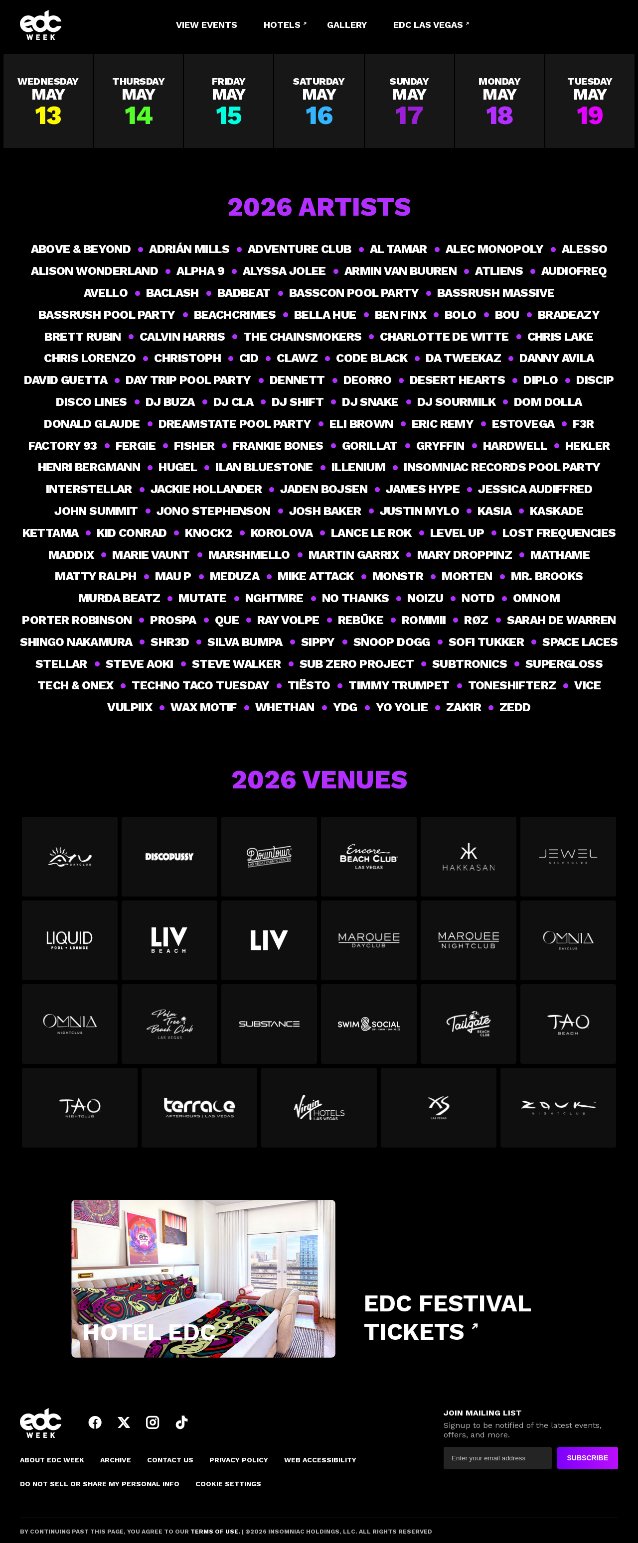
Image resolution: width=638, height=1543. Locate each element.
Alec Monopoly (494, 249)
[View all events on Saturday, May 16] (318, 101)
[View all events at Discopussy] (169, 860)
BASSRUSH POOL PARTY (106, 315)
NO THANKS (355, 598)
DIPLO (540, 380)
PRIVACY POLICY (238, 1460)
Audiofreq (574, 271)
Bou (507, 315)
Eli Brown (361, 424)
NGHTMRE (274, 598)
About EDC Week (52, 1460)
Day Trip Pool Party (188, 380)
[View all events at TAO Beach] (568, 1028)
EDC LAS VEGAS (428, 24)
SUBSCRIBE (587, 1458)
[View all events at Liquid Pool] (70, 944)
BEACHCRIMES (235, 315)
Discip (595, 380)
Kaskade (557, 511)
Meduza (234, 576)
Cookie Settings (228, 1484)
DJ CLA (233, 402)
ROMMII (424, 620)
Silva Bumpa (244, 642)
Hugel (178, 467)
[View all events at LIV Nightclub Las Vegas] (269, 944)
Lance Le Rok (371, 533)
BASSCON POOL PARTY (354, 293)
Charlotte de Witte (444, 337)
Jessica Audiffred (535, 489)
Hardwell (515, 446)
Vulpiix (129, 707)
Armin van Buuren (400, 271)
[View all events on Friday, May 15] (228, 101)
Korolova (282, 533)
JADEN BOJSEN (323, 489)
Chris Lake (560, 337)
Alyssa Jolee (284, 271)
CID (248, 358)
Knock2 (208, 533)
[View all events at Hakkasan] (468, 860)
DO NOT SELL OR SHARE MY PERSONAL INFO (99, 1484)
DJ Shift (297, 402)
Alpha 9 (200, 271)
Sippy (318, 642)
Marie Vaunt (150, 555)
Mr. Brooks (547, 576)
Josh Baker (325, 511)
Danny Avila (556, 358)
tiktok (181, 1423)
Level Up (457, 533)
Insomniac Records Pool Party (502, 467)
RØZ (476, 620)
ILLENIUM (358, 467)
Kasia (494, 511)
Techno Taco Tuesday (200, 685)
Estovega (523, 424)
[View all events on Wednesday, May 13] (48, 101)
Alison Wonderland (94, 271)
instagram (152, 1423)
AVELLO (106, 293)
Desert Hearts (457, 380)
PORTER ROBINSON (77, 620)
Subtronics (469, 664)
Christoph (187, 358)
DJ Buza (170, 402)
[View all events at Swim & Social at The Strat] (369, 1028)
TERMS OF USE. (214, 1531)
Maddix (71, 555)
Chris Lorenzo (90, 358)
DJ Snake (370, 402)
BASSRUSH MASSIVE (495, 293)
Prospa (173, 620)
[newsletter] (498, 1458)
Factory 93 (62, 446)
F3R (583, 424)
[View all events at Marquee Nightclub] (468, 944)
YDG (345, 707)
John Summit (96, 511)
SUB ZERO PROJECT (357, 664)
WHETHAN (285, 707)
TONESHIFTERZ (512, 685)
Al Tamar (398, 249)
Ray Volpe (288, 620)
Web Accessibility (320, 1460)
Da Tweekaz (463, 358)
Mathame (560, 555)
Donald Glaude (92, 424)
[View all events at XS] (438, 1112)
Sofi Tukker (486, 642)
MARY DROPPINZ (464, 555)
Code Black (371, 358)
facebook (94, 1423)
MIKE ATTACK (315, 576)
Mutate (202, 598)
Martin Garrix (354, 555)
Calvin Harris (182, 337)
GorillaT (370, 446)
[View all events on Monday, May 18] (499, 101)
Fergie (136, 446)
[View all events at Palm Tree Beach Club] (169, 1028)
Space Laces (580, 642)
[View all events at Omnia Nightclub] (70, 1028)
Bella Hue (325, 315)
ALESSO (584, 249)
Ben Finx (400, 315)
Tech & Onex (75, 685)
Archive (115, 1460)
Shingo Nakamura (76, 642)
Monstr (397, 576)
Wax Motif (203, 707)
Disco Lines (91, 402)
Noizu (425, 598)
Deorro (367, 380)
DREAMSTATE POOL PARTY (235, 424)
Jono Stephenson (214, 511)
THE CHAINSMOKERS (302, 337)
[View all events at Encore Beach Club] (369, 860)
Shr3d (170, 642)
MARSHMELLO (249, 555)
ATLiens (499, 271)
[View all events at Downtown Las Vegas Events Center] (269, 860)
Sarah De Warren (561, 620)
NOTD (478, 598)
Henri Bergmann (89, 467)
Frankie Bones (278, 446)
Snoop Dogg (391, 642)
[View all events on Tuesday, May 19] (590, 101)
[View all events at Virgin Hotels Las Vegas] (319, 1112)
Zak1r (463, 707)
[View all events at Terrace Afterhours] (199, 1112)
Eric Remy (443, 424)
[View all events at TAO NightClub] (80, 1112)
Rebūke (360, 620)
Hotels (282, 24)
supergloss (564, 664)
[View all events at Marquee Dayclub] (369, 944)
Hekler (587, 446)
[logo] (75, 25)
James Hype (423, 489)
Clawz (297, 358)
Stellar (61, 664)
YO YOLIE (402, 707)
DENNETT (297, 380)
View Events (206, 24)
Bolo (461, 315)
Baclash (172, 293)
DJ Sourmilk (456, 402)
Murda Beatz (119, 598)
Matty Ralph (95, 576)
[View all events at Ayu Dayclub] (70, 860)
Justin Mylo (419, 511)
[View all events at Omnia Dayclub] (568, 944)
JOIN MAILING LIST (483, 1412)
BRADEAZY (569, 315)
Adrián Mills (189, 249)
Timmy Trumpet (398, 685)
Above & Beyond (81, 249)
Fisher (194, 446)
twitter (123, 1423)
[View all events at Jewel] (568, 860)
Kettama (50, 533)
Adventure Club (299, 249)
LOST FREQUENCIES (559, 533)
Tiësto (309, 685)
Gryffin (440, 446)
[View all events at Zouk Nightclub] (558, 1112)
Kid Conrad (131, 533)
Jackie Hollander (206, 489)
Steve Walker (236, 664)
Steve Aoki (139, 664)
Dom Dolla (548, 402)
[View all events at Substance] (269, 1028)
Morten (467, 576)
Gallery (347, 24)
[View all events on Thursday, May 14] (138, 101)
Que (227, 620)
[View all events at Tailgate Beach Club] (468, 1028)
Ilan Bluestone (264, 467)
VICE (587, 685)
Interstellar (89, 489)
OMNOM (536, 598)
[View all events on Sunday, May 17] (409, 101)
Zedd (515, 707)
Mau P (173, 576)
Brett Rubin (82, 337)
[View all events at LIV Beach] (169, 944)
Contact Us (170, 1460)
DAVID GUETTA (65, 380)
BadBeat (244, 293)
